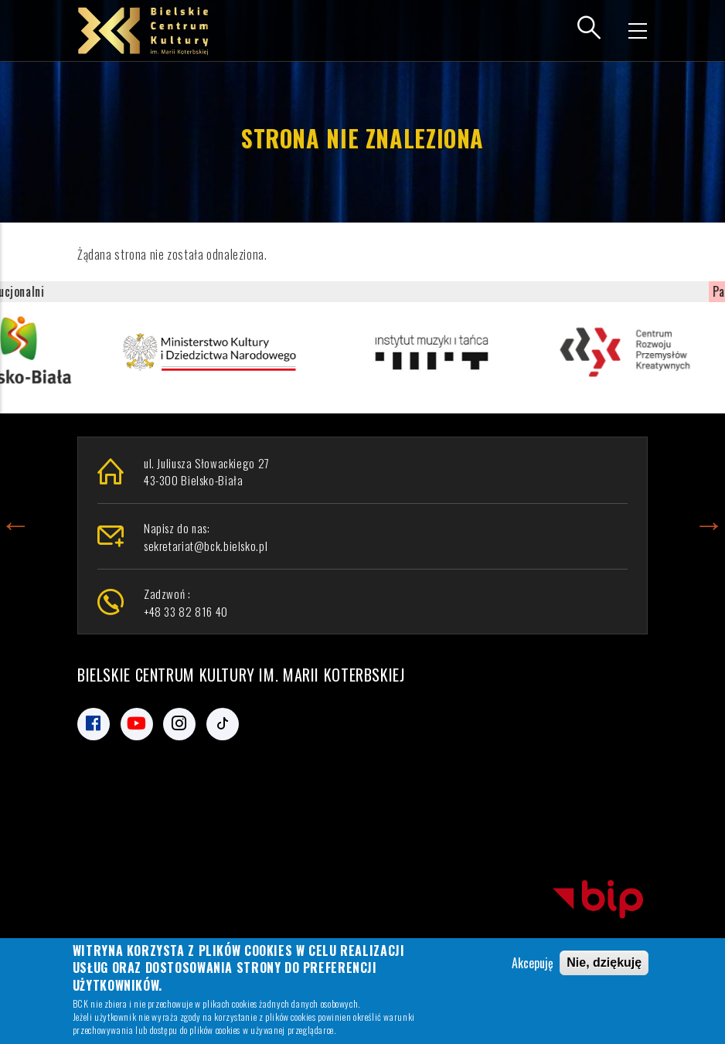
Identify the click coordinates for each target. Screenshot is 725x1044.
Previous (15, 521)
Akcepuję (532, 965)
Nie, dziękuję (604, 964)
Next (708, 521)
